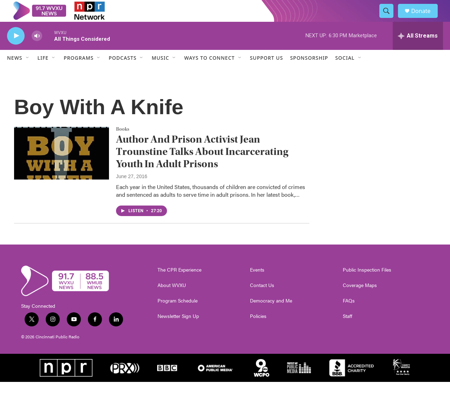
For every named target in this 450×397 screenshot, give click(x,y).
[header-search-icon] (389, 19)
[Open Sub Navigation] (28, 73)
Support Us (266, 73)
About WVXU (172, 300)
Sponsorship (309, 73)
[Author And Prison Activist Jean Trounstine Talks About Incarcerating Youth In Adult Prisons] (61, 168)
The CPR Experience (179, 285)
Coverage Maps (360, 300)
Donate (425, 18)
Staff (347, 331)
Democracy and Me (271, 316)
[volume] (37, 51)
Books (122, 144)
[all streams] (418, 51)
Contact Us (262, 300)
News (14, 73)
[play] (15, 51)
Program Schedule (178, 316)
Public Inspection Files (367, 285)
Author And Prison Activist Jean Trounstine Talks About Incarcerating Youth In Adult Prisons (202, 167)
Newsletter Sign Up (178, 331)
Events (257, 285)
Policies (258, 331)
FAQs (349, 316)
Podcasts (122, 73)
